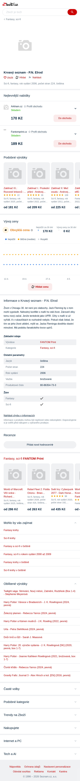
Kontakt (51, 771)
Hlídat (21, 77)
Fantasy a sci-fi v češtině (17, 546)
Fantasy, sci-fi (13, 19)
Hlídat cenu (40, 286)
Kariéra (63, 771)
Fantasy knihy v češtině (16, 562)
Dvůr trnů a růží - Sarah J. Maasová (23, 637)
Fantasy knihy (11, 530)
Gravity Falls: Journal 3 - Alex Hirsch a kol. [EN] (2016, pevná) (37, 675)
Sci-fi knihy (9, 538)
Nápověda (15, 766)
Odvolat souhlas (21, 771)
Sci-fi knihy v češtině (15, 570)
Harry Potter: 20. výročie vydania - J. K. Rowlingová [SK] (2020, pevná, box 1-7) (38, 647)
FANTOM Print (48, 342)
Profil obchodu (34, 106)
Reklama (39, 771)
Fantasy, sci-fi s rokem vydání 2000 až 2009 (27, 554)
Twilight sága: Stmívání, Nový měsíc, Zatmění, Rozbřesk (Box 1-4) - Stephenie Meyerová (39, 592)
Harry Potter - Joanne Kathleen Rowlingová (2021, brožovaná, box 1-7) (39, 658)
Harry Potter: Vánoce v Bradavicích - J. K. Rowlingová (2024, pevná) (37, 603)
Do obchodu (64, 118)
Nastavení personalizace (57, 766)
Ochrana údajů (32, 766)
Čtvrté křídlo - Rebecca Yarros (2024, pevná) (28, 667)
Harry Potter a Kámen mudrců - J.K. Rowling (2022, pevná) (35, 621)
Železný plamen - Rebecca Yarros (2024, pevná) (30, 613)
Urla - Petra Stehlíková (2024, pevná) (24, 629)
